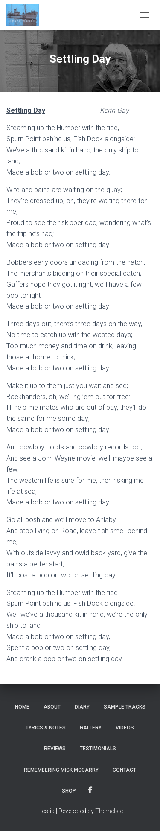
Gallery (91, 728)
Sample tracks (124, 707)
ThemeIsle (109, 811)
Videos (125, 728)
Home (22, 707)
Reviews (55, 749)
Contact (124, 770)
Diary (82, 707)
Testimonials (98, 749)
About (52, 707)
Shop (69, 791)
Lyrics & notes (46, 728)
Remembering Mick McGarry (61, 770)
